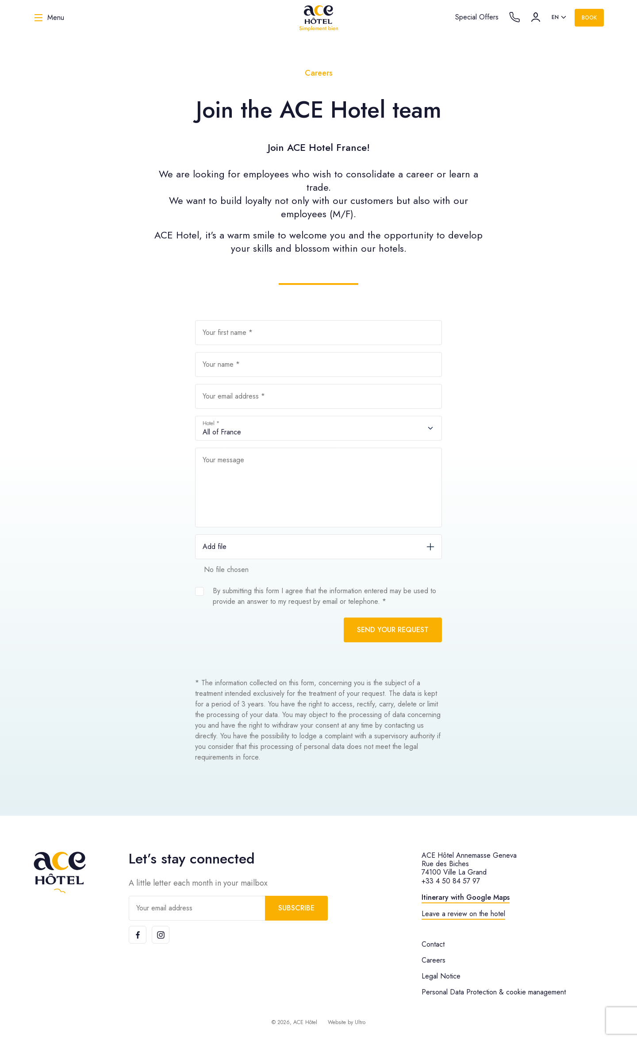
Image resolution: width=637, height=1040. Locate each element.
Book (589, 18)
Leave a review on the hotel (463, 914)
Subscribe (296, 908)
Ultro (360, 1022)
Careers (433, 960)
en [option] (555, 17)
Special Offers (477, 17)
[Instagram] (160, 935)
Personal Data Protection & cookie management (494, 992)
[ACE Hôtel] (318, 18)
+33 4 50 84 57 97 (451, 881)
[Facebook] (137, 935)
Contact (433, 944)
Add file (214, 546)
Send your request (393, 630)
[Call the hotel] (514, 17)
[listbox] (560, 18)
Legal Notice (441, 976)
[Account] (535, 17)
